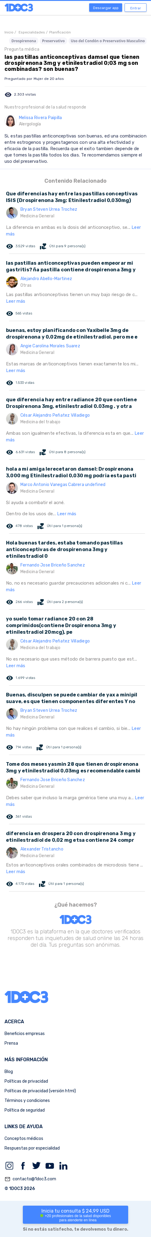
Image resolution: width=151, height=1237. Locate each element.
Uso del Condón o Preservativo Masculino (108, 40)
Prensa (11, 1043)
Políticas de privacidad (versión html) (40, 1090)
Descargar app (106, 8)
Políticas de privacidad (26, 1081)
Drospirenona (23, 40)
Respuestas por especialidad (32, 1148)
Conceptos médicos (24, 1138)
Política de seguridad (25, 1110)
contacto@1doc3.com (30, 1179)
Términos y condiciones (27, 1100)
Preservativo (53, 40)
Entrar (135, 8)
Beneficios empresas (25, 1033)
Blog (9, 1071)
